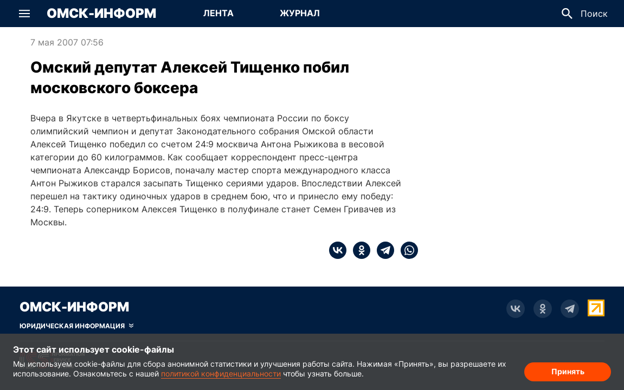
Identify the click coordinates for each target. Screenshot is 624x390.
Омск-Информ (101, 13)
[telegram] (382, 250)
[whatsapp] (406, 250)
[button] (24, 13)
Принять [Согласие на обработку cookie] (567, 371)
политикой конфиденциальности (221, 373)
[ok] (358, 250)
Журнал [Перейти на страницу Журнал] (300, 13)
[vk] (337, 250)
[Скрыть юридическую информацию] (76, 326)
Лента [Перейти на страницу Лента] (218, 13)
